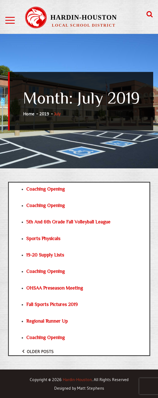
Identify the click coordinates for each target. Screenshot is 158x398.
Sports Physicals (43, 238)
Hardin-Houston (83, 17)
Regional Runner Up (47, 321)
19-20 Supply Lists (45, 255)
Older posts (40, 351)
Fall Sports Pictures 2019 (52, 304)
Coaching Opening (45, 189)
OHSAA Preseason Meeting (54, 288)
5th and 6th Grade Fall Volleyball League (68, 222)
